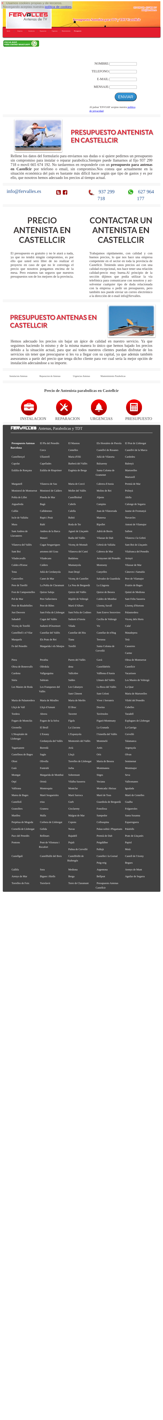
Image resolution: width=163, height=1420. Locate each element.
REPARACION (67, 416)
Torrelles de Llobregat (79, 761)
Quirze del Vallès (77, 592)
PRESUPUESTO (138, 416)
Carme (128, 653)
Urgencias (54, 31)
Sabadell (16, 619)
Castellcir (130, 666)
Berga (71, 876)
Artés (99, 747)
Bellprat (101, 876)
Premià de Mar (132, 483)
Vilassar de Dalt (105, 537)
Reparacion (43, 31)
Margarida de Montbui (51, 774)
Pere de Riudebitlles (22, 605)
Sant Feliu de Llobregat (52, 612)
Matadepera (131, 632)
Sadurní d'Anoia (76, 619)
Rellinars (44, 835)
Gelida (43, 828)
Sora (42, 869)
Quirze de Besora (106, 592)
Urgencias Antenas (81, 376)
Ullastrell (45, 456)
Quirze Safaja (47, 592)
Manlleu (16, 815)
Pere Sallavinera (48, 598)
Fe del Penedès (19, 646)
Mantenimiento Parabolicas (113, 376)
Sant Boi (16, 551)
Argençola (130, 747)
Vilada (71, 625)
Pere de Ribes (47, 605)
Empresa (19, 31)
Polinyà (129, 490)
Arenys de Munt (133, 869)
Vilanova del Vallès (22, 544)
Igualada (129, 788)
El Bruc (72, 707)
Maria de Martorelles (136, 693)
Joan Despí (74, 571)
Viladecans (45, 558)
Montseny (102, 565)
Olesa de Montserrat (135, 659)
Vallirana (16, 788)
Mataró (43, 537)
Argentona (102, 869)
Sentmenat (130, 761)
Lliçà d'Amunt (47, 707)
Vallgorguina (46, 673)
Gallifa (15, 869)
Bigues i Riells (47, 876)
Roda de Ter (74, 524)
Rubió (71, 517)
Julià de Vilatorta (105, 456)
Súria (14, 680)
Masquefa (17, 639)
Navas (71, 828)
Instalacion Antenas (18, 376)
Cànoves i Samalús (135, 571)
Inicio (8, 31)
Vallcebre (73, 673)
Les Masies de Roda (22, 686)
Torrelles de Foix (20, 883)
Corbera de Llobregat (51, 822)
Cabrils (72, 504)
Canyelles (102, 571)
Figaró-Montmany (106, 720)
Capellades (45, 463)
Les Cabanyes (75, 686)
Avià (70, 747)
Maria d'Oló (74, 456)
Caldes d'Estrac (20, 565)
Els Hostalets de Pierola (109, 443)
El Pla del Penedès (49, 443)
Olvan (128, 754)
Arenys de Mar (19, 876)
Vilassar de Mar (133, 565)
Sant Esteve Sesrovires (109, 612)
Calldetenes (46, 510)
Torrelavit (45, 883)
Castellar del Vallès (50, 632)
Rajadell (72, 835)
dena (70, 666)
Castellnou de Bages (22, 754)
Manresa (101, 517)
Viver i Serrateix (105, 700)
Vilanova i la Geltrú (135, 537)
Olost (14, 761)
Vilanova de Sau (48, 483)
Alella (128, 497)
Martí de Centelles (134, 795)
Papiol (128, 842)
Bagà (42, 504)
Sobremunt (74, 774)
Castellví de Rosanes (107, 450)
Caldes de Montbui (106, 598)
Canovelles (17, 578)
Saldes (71, 680)
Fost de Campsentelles (23, 592)
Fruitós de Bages (133, 585)
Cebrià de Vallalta (106, 544)
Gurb (71, 801)
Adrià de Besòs (105, 531)
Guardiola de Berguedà (109, 801)
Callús (15, 510)
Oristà (43, 781)
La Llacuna (74, 727)
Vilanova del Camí (78, 551)
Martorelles (131, 470)
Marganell (17, 483)
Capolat (16, 463)
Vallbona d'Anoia (106, 673)
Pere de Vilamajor (134, 578)
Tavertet (72, 713)
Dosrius (101, 707)
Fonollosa (102, 808)
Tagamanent (18, 747)
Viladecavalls (19, 558)
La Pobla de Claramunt (52, 585)
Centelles (73, 450)
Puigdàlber (102, 842)
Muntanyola (74, 565)
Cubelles (129, 707)
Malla (43, 815)
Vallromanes (131, 781)
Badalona (73, 558)
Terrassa (101, 639)
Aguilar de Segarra (135, 876)
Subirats (44, 680)
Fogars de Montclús (22, 720)
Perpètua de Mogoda (22, 822)
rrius (42, 801)
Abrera (43, 713)
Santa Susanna (132, 815)
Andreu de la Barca (50, 531)
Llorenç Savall (104, 605)
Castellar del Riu (77, 632)
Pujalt (71, 842)
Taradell (129, 713)
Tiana (71, 639)
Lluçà (71, 754)
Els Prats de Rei (48, 639)
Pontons (16, 842)
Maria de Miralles (49, 700)
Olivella (44, 761)
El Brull (44, 727)
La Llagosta (103, 585)
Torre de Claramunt (78, 883)
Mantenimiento (66, 31)
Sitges (100, 774)
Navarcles (130, 517)
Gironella (16, 727)
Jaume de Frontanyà (135, 510)
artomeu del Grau (49, 551)
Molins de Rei (104, 490)
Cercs (43, 450)
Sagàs (43, 754)
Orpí (14, 781)
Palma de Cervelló (78, 849)
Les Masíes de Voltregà (137, 680)
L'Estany (44, 734)
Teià (127, 639)
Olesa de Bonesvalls (22, 666)
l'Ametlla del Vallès (107, 734)
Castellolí (17, 801)
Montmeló (102, 741)
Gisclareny (74, 808)
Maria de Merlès (76, 700)
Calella (72, 510)
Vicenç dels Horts (134, 619)
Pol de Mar (17, 598)
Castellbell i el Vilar (22, 632)
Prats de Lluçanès (134, 835)
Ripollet (101, 524)
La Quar (129, 686)
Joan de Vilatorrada (107, 510)
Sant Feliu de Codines (79, 612)
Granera (44, 808)
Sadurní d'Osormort (50, 625)
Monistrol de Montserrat (24, 490)
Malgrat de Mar (76, 815)
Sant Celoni (103, 693)
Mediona (73, 869)
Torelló (72, 646)
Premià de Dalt (104, 835)
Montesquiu (46, 788)
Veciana (101, 781)
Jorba (71, 768)
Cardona (16, 673)
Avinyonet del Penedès (109, 558)
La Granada (103, 727)
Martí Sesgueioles (49, 795)
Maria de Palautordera (23, 700)
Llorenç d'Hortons (134, 605)
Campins (101, 504)
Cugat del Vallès (48, 619)
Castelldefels (103, 666)
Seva (127, 774)
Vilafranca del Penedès (137, 551)
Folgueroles (131, 808)
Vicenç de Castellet (78, 578)
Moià (128, 849)
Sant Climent (75, 693)
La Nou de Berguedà (79, 585)
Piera (14, 659)
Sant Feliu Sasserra (135, 598)
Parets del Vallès (76, 659)
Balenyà (129, 463)
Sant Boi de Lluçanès (136, 544)
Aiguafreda (17, 504)
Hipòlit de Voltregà (78, 598)
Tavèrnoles (102, 713)
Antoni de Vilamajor (135, 524)
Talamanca (130, 741)
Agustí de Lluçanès (78, 531)
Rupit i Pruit (46, 517)
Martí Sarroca (75, 795)
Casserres (130, 646)
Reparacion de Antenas (49, 376)
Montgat (16, 774)
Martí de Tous (104, 795)
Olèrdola (44, 666)
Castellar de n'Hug (106, 632)
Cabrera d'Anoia (105, 483)
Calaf (128, 625)
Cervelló (129, 734)
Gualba (129, 801)
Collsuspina (103, 822)
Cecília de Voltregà (107, 619)
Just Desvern (18, 612)
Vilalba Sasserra (76, 781)
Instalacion (31, 31)
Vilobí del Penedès (134, 700)
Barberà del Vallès (77, 463)
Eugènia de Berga (77, 470)
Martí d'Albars (75, 605)
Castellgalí (17, 856)
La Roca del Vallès (106, 686)
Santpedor (102, 815)
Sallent (128, 531)
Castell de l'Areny (134, 856)
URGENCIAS (101, 416)
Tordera (16, 713)
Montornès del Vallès (79, 741)
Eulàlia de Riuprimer (51, 470)
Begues (129, 862)
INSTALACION (33, 416)
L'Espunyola (74, 734)
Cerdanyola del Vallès (51, 741)
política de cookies (58, 7)
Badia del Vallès (76, 537)
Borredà (44, 747)
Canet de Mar (47, 578)
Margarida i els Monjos (52, 646)
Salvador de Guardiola (108, 578)
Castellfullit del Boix (51, 856)
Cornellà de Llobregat (23, 828)
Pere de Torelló (19, 585)
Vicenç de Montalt (77, 544)
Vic (98, 625)
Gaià (14, 768)
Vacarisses (130, 673)
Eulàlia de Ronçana (22, 470)
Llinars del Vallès (106, 680)
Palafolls (129, 828)
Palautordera (131, 612)
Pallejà (100, 849)
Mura (14, 524)
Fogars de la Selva (49, 720)
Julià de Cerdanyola (50, 571)
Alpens (100, 497)
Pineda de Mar (47, 497)
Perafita (44, 659)
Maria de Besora (105, 761)
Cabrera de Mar (105, 551)
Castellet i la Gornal (107, 856)
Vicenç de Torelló (21, 625)
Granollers (17, 808)
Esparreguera (132, 822)
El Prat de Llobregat (135, 443)
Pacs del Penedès (20, 835)
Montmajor (131, 768)
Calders (44, 565)
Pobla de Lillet (19, 497)
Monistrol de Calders (51, 490)
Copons (72, 822)
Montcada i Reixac (106, 788)
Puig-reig (101, 862)
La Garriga (130, 727)
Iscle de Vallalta (20, 517)
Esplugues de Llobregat (137, 720)
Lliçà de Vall (18, 707)
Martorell (130, 477)
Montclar (73, 788)
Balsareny (102, 463)
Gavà (99, 659)
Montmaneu (103, 768)
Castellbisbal (75, 497)
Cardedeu (130, 456)
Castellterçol (18, 456)
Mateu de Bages (20, 795)
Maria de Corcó (76, 483)
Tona (14, 571)
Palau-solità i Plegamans (109, 828)
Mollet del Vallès (77, 490)
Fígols (71, 720)
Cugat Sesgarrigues (50, 544)
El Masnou (74, 443)
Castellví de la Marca (136, 450)
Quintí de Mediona (135, 592)
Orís (99, 754)
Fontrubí (44, 768)
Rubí (42, 524)
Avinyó (129, 558)
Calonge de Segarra (135, 504)
